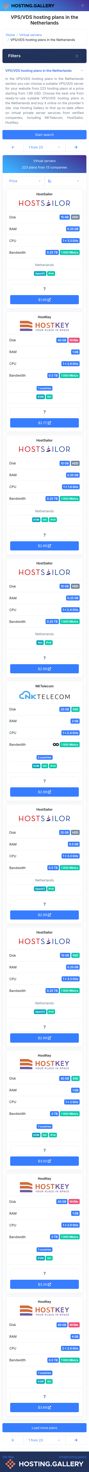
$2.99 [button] (44, 546)
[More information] (44, 288)
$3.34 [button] (44, 1284)
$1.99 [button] (44, 300)
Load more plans (44, 1428)
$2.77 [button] (44, 423)
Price (13, 181)
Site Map (8, 1457)
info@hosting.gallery (73, 1457)
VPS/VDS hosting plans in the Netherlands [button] (38, 71)
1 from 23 (36, 147)
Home (10, 35)
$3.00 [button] (44, 1161)
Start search (44, 135)
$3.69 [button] (44, 1407)
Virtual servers (31, 35)
